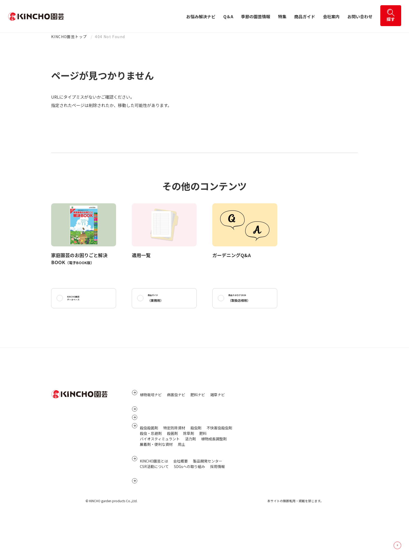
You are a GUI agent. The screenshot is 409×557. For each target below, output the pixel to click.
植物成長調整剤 (214, 467)
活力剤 (190, 467)
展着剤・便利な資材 (156, 472)
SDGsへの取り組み (189, 500)
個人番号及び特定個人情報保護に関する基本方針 (291, 419)
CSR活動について (154, 500)
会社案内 (331, 16)
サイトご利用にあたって (271, 427)
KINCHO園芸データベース (79, 300)
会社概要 (180, 495)
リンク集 (258, 403)
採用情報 (217, 500)
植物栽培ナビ (151, 404)
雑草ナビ (217, 404)
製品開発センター (207, 495)
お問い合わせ (359, 16)
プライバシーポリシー (269, 411)
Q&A (144, 419)
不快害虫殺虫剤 (219, 456)
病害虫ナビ (176, 404)
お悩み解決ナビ (200, 16)
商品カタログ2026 (245, 300)
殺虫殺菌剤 (149, 456)
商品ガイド (304, 16)
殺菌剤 (172, 461)
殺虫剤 (195, 456)
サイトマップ (262, 395)
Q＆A (228, 16)
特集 (282, 16)
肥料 (203, 461)
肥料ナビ (197, 404)
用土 (181, 472)
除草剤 (188, 461)
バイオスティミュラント (160, 467)
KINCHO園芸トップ (69, 36)
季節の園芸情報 (255, 16)
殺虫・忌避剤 (151, 461)
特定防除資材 (174, 456)
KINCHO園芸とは (154, 495)
